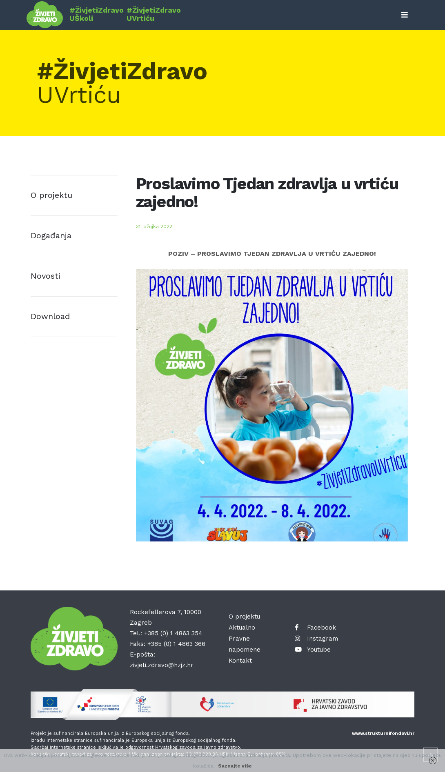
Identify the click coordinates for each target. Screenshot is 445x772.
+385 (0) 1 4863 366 (176, 644)
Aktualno (242, 627)
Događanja (51, 235)
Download (50, 316)
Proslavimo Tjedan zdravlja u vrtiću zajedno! (267, 192)
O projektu (51, 195)
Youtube (313, 649)
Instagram (316, 638)
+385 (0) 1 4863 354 (173, 633)
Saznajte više (235, 766)
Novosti (45, 276)
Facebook (315, 627)
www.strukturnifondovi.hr (383, 733)
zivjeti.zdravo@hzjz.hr (162, 665)
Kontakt (240, 660)
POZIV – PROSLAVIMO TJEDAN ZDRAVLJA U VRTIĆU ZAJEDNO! (272, 253)
